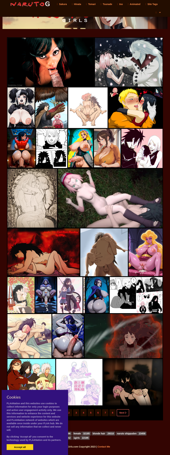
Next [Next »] (123, 412)
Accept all (20, 447)
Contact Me (103, 446)
